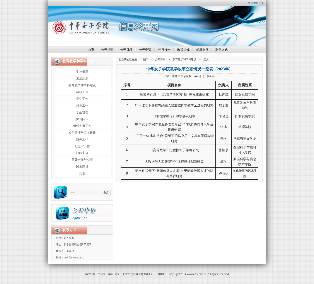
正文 (206, 59)
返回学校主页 (256, 3)
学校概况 (82, 71)
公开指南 (107, 49)
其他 (82, 173)
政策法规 (183, 49)
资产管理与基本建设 (82, 132)
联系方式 (221, 49)
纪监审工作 (82, 146)
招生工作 (82, 98)
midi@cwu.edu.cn (74, 257)
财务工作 (82, 139)
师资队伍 (82, 119)
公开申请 (145, 49)
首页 (91, 49)
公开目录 (126, 49)
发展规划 (82, 78)
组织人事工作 (82, 126)
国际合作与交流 (82, 159)
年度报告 (164, 49)
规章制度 (202, 49)
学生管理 (82, 112)
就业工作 (82, 105)
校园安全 (82, 153)
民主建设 (82, 166)
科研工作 (82, 92)
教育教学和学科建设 (82, 85)
